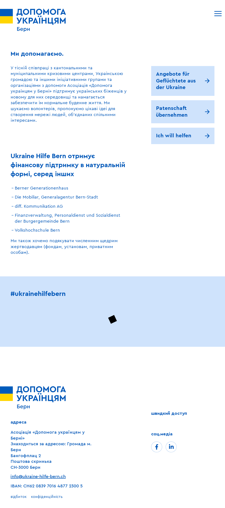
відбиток (19, 497)
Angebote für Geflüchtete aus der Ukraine (176, 81)
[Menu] (217, 13)
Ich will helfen (173, 135)
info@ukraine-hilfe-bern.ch (38, 476)
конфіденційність (47, 497)
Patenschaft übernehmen (172, 112)
